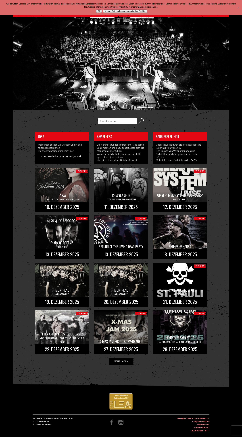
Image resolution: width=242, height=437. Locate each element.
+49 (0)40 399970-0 (200, 421)
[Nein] (238, 7)
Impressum (203, 424)
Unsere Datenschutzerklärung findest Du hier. (125, 11)
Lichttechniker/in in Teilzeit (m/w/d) (62, 156)
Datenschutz (202, 427)
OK (99, 11)
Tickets (81, 171)
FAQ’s (194, 160)
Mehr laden (121, 361)
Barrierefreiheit (200, 430)
